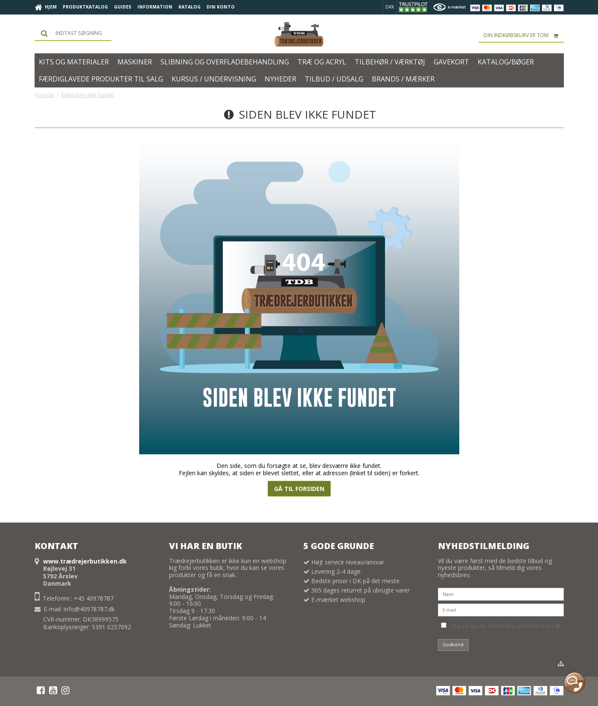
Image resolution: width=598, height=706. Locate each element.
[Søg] (73, 33)
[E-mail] (501, 609)
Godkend (453, 645)
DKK (389, 7)
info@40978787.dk (89, 609)
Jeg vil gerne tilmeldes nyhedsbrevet (506, 624)
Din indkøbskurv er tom (524, 35)
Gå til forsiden (299, 489)
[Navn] (501, 594)
